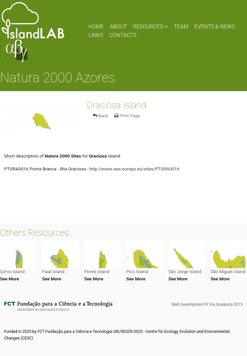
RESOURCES (150, 26)
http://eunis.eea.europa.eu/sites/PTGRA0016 (134, 168)
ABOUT (118, 26)
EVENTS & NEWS (214, 26)
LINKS (95, 35)
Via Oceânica (220, 304)
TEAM (181, 26)
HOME (96, 26)
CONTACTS (122, 35)
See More (9, 278)
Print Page (127, 115)
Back (100, 115)
